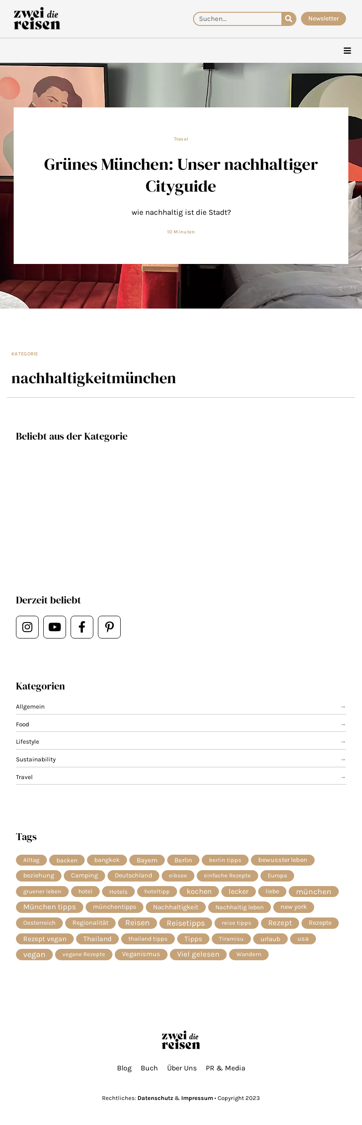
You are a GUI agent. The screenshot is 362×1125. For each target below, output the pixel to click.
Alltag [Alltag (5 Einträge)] (31, 859)
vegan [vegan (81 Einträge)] (34, 954)
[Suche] (288, 19)
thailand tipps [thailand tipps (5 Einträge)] (148, 938)
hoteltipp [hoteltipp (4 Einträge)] (157, 891)
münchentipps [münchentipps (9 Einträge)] (114, 907)
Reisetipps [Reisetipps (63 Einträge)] (186, 922)
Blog (124, 1068)
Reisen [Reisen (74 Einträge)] (137, 922)
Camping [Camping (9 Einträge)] (84, 875)
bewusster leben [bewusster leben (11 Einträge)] (282, 860)
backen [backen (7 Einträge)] (66, 860)
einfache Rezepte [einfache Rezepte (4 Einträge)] (227, 875)
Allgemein (30, 706)
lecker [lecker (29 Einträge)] (239, 891)
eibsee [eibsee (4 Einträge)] (178, 875)
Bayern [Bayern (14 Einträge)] (147, 860)
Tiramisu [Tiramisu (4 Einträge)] (231, 938)
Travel (181, 139)
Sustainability (36, 759)
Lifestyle (27, 741)
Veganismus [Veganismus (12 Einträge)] (141, 954)
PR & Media (225, 1068)
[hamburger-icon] (347, 51)
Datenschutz (155, 1098)
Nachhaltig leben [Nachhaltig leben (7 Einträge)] (239, 907)
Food (22, 724)
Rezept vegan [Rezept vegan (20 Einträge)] (44, 939)
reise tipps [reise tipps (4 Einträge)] (236, 922)
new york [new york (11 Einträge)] (293, 907)
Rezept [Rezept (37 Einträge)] (280, 922)
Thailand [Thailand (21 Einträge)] (97, 939)
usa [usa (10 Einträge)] (303, 939)
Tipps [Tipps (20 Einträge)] (193, 939)
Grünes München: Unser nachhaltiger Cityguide (181, 174)
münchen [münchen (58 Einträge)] (313, 891)
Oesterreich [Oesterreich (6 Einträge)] (39, 922)
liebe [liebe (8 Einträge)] (272, 891)
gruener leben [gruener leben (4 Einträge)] (42, 891)
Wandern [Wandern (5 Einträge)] (248, 954)
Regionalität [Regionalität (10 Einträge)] (90, 923)
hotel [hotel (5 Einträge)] (85, 891)
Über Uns (182, 1068)
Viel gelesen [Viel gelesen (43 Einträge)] (198, 954)
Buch (149, 1068)
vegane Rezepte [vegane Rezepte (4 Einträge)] (83, 954)
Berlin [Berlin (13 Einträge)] (183, 860)
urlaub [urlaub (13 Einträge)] (270, 939)
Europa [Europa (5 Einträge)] (277, 875)
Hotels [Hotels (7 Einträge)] (118, 891)
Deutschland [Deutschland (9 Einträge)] (133, 875)
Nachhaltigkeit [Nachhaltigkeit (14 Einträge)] (176, 907)
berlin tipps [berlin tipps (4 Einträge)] (225, 859)
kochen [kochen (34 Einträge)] (199, 891)
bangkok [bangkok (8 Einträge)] (107, 860)
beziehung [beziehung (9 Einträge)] (38, 875)
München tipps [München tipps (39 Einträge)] (49, 906)
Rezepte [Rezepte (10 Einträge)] (320, 923)
